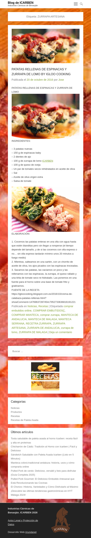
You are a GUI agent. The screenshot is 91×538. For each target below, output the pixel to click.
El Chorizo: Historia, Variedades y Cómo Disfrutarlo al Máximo (44, 486)
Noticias (32, 306)
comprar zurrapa (50, 314)
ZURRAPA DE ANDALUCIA (43, 327)
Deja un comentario (60, 332)
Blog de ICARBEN (21, 2)
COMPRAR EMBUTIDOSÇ (49, 310)
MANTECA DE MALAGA (42, 319)
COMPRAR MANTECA (25, 314)
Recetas (43, 306)
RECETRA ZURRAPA (38, 323)
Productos (16, 412)
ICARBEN (47, 160)
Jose (61, 79)
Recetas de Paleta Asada (24, 420)
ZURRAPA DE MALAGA (33, 332)
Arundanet (31, 532)
